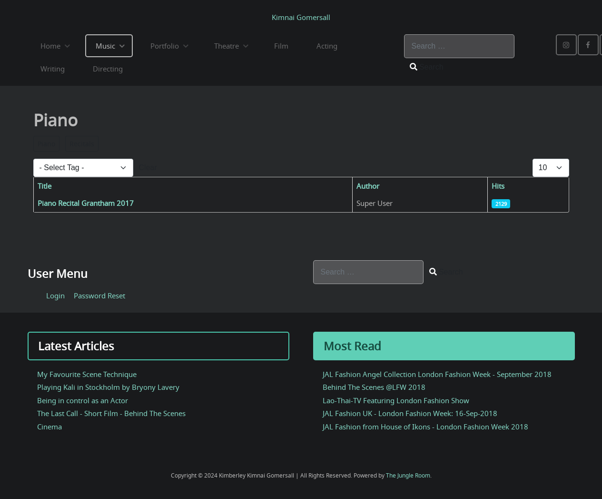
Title (44, 186)
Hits (498, 186)
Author (367, 186)
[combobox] (459, 46)
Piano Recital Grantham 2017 (86, 203)
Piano (46, 143)
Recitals (81, 143)
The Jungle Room (408, 475)
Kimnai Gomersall (301, 17)
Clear (148, 167)
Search (427, 67)
